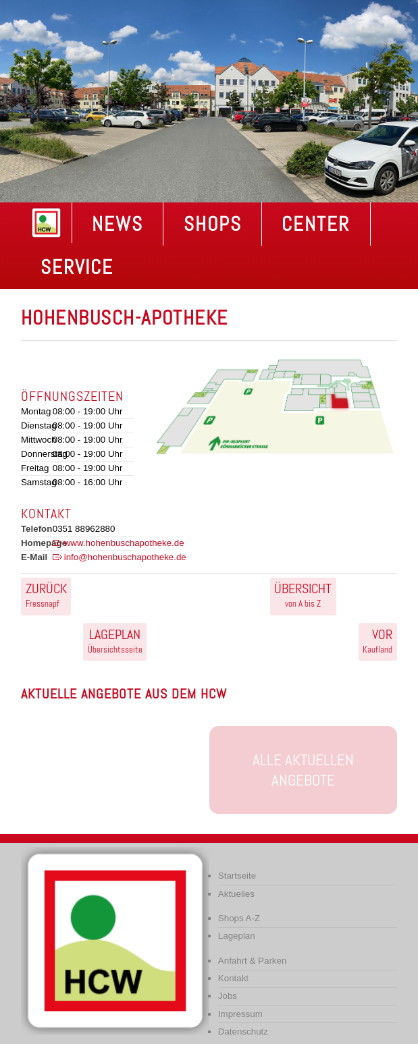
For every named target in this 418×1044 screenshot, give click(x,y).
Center (316, 224)
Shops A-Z (239, 918)
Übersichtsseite (115, 640)
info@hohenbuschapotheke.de (125, 557)
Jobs (227, 996)
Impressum (240, 1014)
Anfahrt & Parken (252, 961)
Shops (213, 224)
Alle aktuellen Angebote (303, 770)
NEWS (117, 224)
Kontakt (233, 978)
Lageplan (236, 936)
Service (77, 267)
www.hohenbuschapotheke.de (124, 543)
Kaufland (377, 640)
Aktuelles (236, 894)
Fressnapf (46, 594)
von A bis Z (303, 594)
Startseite (237, 876)
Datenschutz (243, 1031)
